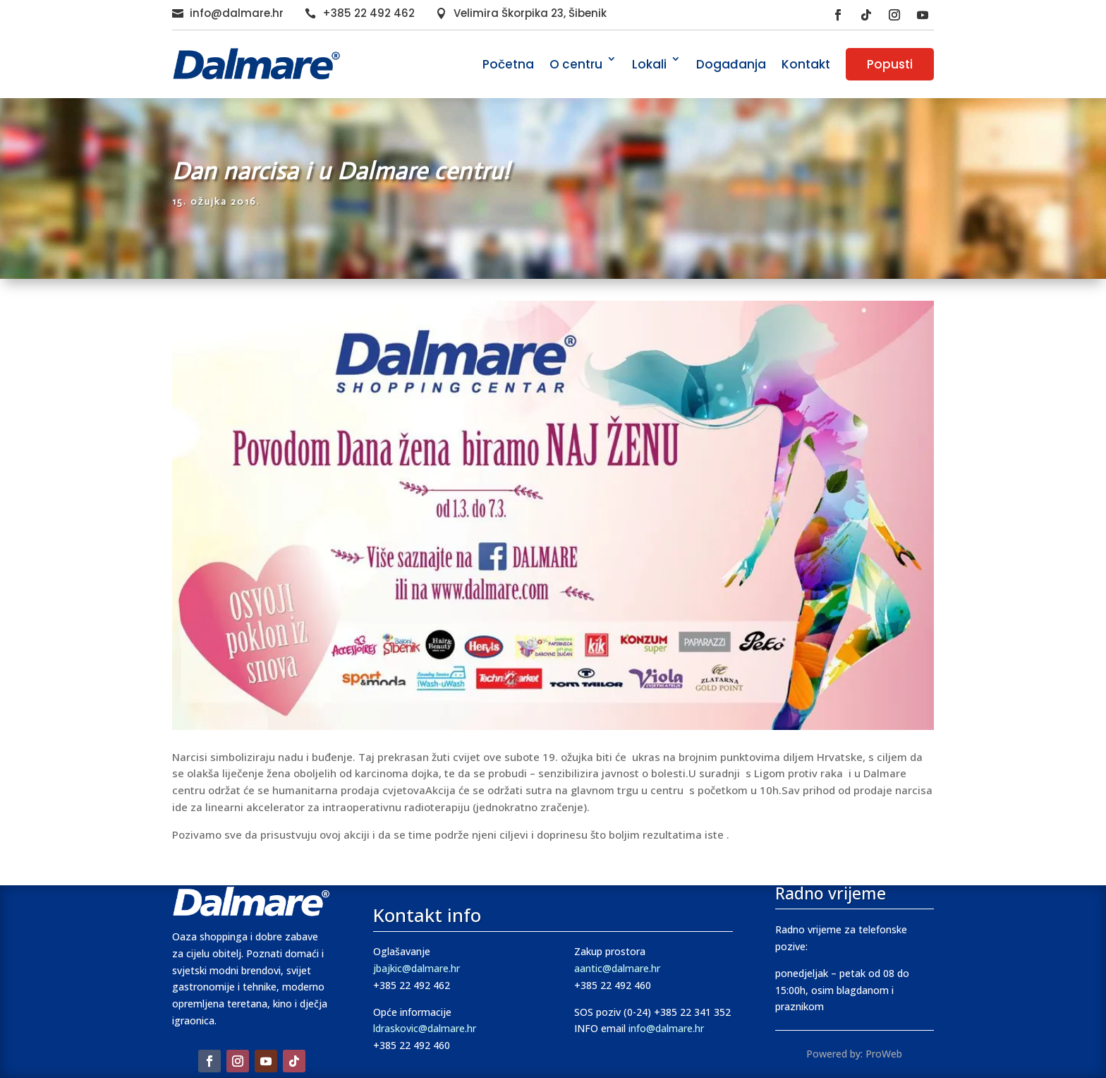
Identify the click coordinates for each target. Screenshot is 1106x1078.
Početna (508, 64)
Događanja (731, 64)
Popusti (890, 64)
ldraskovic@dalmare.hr (424, 1028)
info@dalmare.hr (237, 13)
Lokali (649, 64)
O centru (575, 64)
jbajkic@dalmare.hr (416, 968)
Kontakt (806, 64)
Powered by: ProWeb (854, 1053)
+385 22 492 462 (368, 13)
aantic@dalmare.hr (617, 968)
